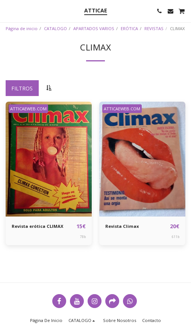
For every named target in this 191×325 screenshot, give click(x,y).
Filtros (22, 88)
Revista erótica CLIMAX (37, 226)
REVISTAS (154, 28)
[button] (8, 10)
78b (83, 237)
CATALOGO (55, 28)
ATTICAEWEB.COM (28, 108)
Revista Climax (122, 226)
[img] (49, 159)
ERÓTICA (129, 28)
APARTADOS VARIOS (93, 28)
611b (175, 237)
